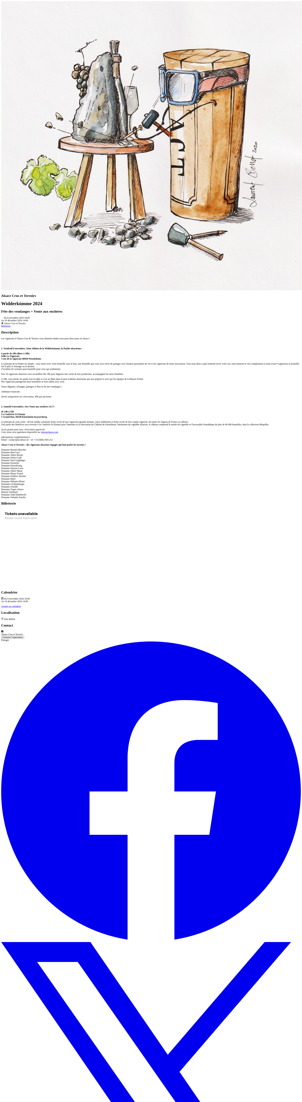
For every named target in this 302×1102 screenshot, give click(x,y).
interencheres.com (49, 432)
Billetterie (6, 326)
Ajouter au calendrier (11, 606)
